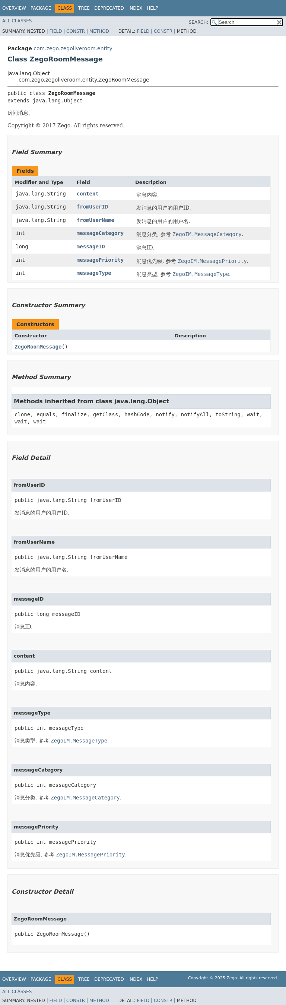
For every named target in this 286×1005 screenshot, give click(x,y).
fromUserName (95, 220)
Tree (84, 8)
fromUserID (92, 207)
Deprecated (109, 8)
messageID (91, 246)
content (88, 194)
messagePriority (100, 260)
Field (55, 31)
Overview (14, 8)
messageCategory (100, 233)
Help (152, 8)
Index (135, 8)
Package (41, 8)
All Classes (17, 20)
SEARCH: (199, 22)
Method (99, 31)
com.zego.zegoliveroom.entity (73, 48)
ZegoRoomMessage (38, 347)
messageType (94, 273)
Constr (75, 31)
